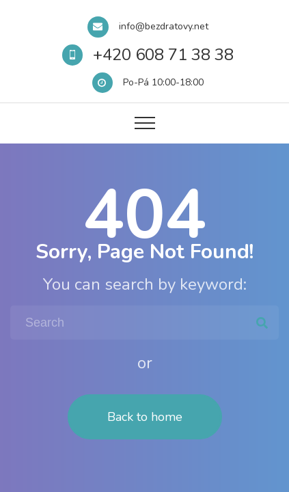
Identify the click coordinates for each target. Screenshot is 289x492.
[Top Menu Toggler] (144, 123)
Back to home (144, 417)
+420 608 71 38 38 (163, 55)
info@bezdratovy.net (163, 26)
